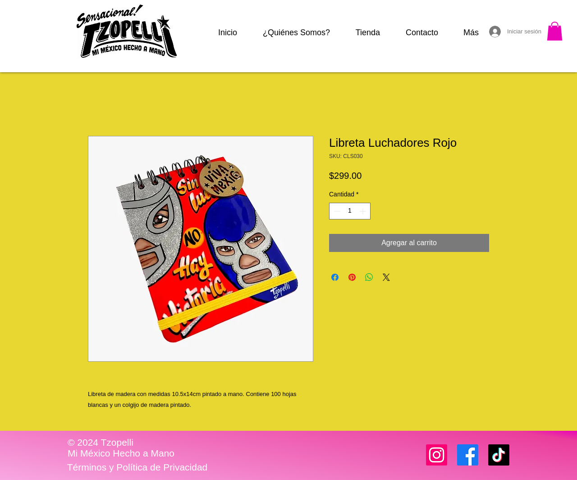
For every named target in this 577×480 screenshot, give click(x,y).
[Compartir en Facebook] (335, 277)
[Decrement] (336, 211)
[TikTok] (498, 455)
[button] (555, 31)
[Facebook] (467, 455)
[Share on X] (386, 277)
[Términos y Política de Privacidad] (137, 467)
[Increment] (363, 211)
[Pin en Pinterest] (352, 277)
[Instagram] (436, 455)
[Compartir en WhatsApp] (369, 277)
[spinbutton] (350, 211)
